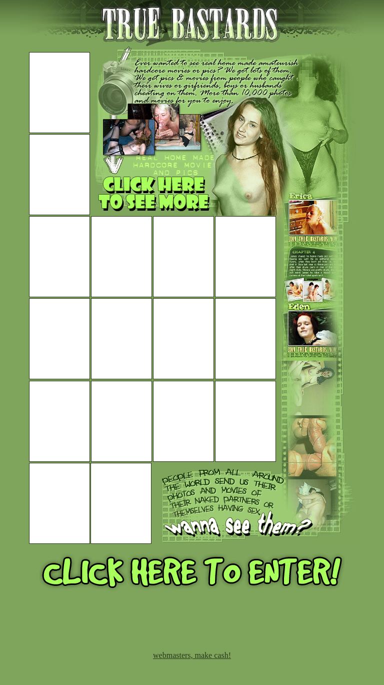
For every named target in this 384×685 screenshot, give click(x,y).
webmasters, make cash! (192, 655)
